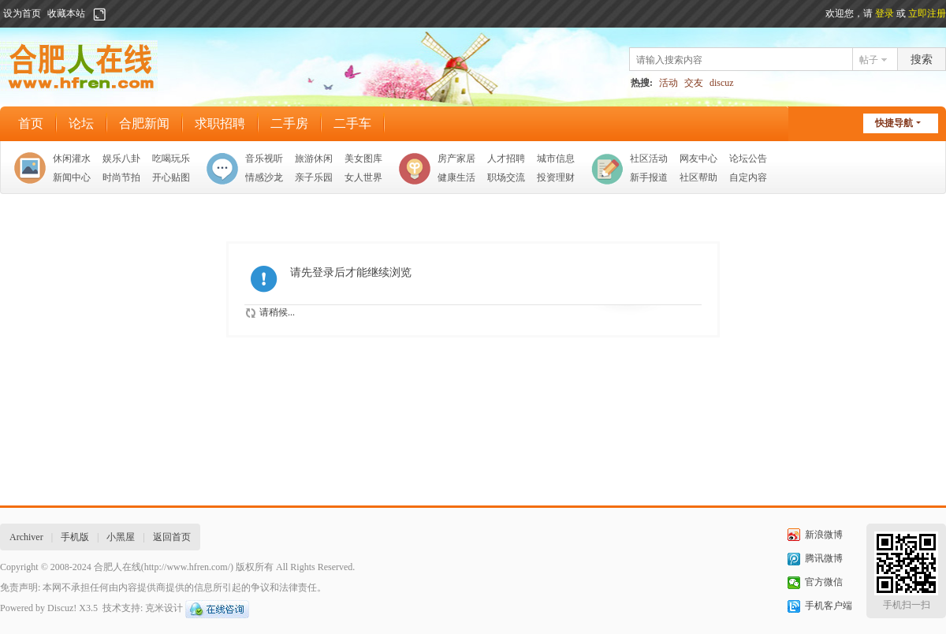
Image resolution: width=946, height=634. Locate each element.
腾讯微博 (824, 558)
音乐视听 (264, 158)
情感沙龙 (264, 177)
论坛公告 (748, 158)
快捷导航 (894, 123)
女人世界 (363, 177)
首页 (30, 123)
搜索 (922, 59)
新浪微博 (824, 534)
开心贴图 (171, 177)
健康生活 (456, 177)
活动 (668, 82)
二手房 (289, 123)
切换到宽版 (99, 14)
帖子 (868, 59)
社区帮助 (698, 177)
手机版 (75, 537)
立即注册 (927, 13)
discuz (722, 82)
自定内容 (748, 177)
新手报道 (649, 177)
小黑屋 (120, 537)
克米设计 (164, 607)
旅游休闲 (314, 158)
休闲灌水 (72, 158)
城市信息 (556, 158)
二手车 (352, 123)
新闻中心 (72, 177)
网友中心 (698, 158)
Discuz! (61, 607)
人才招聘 (506, 158)
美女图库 (363, 158)
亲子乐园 (314, 177)
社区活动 (649, 158)
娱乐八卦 (121, 158)
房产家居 (456, 158)
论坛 (81, 123)
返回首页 (172, 537)
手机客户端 (828, 605)
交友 (693, 82)
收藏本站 (66, 13)
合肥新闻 (144, 123)
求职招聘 (220, 123)
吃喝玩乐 (171, 158)
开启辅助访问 (114, 14)
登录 (884, 13)
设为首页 (22, 13)
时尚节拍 (121, 177)
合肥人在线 (117, 566)
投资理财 (556, 177)
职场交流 (506, 177)
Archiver (26, 537)
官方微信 (824, 581)
